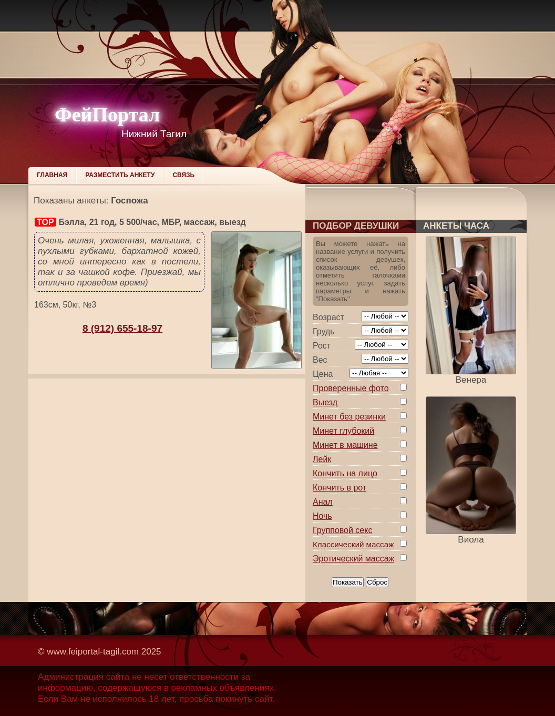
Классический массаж (353, 544)
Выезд (325, 402)
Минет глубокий (343, 430)
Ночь (322, 516)
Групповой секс (342, 530)
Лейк (322, 459)
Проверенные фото (351, 388)
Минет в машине (345, 445)
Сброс (377, 582)
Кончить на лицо (345, 473)
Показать (348, 582)
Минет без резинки (349, 416)
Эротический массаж (353, 558)
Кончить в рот (339, 487)
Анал (323, 501)
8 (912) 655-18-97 (122, 328)
